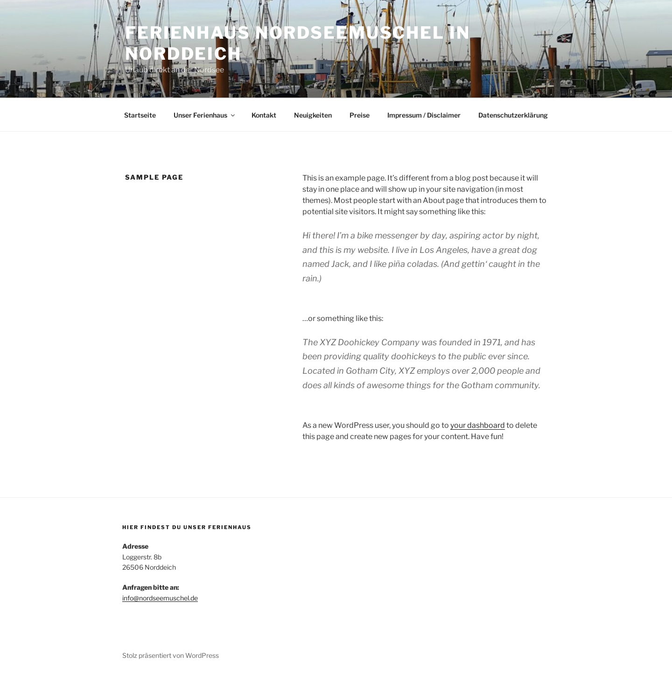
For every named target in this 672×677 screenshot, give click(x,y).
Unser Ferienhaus (205, 115)
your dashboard (477, 425)
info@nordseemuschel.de (160, 598)
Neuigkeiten (313, 115)
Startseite (140, 115)
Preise (360, 115)
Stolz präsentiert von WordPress (170, 655)
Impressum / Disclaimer (424, 115)
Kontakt (264, 115)
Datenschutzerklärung (513, 115)
